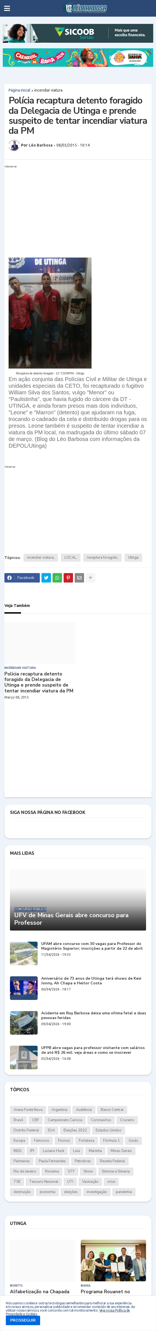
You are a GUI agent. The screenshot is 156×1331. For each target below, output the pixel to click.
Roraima (52, 1171)
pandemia (124, 1191)
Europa (19, 1140)
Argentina (59, 1109)
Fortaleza (86, 1140)
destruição (22, 1191)
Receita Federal (112, 1161)
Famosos (41, 1140)
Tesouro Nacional (43, 1181)
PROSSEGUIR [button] (23, 1320)
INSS (17, 1150)
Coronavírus (101, 1120)
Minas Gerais (121, 1150)
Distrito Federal (26, 1130)
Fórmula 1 (111, 1140)
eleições (71, 1191)
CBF (35, 1120)
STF (71, 1171)
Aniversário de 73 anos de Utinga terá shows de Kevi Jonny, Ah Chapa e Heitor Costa (91, 981)
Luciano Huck (53, 1150)
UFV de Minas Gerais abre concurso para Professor (71, 919)
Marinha (95, 1150)
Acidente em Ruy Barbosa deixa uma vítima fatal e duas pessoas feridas (93, 1015)
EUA (51, 1130)
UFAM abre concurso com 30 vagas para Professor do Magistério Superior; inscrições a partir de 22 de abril (92, 946)
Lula (76, 1150)
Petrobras (83, 1161)
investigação (97, 1191)
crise (111, 1181)
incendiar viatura (48, 90)
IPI (32, 1150)
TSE (17, 1181)
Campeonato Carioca (65, 1120)
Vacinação (90, 1181)
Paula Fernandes (52, 1161)
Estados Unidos (108, 1130)
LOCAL (70, 557)
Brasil (18, 1120)
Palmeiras (22, 1161)
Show (88, 1171)
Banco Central (112, 1109)
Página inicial (19, 90)
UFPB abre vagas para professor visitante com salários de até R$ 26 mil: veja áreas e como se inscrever (93, 1050)
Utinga (133, 557)
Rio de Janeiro (25, 1171)
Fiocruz (64, 1140)
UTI (70, 1181)
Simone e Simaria (116, 1171)
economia (47, 1191)
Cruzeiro (127, 1120)
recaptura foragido (102, 557)
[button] (7, 8)
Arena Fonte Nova (28, 1109)
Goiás (133, 1140)
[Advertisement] (72, 209)
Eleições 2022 (75, 1130)
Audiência (84, 1109)
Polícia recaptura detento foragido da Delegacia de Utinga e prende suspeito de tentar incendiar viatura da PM (38, 682)
